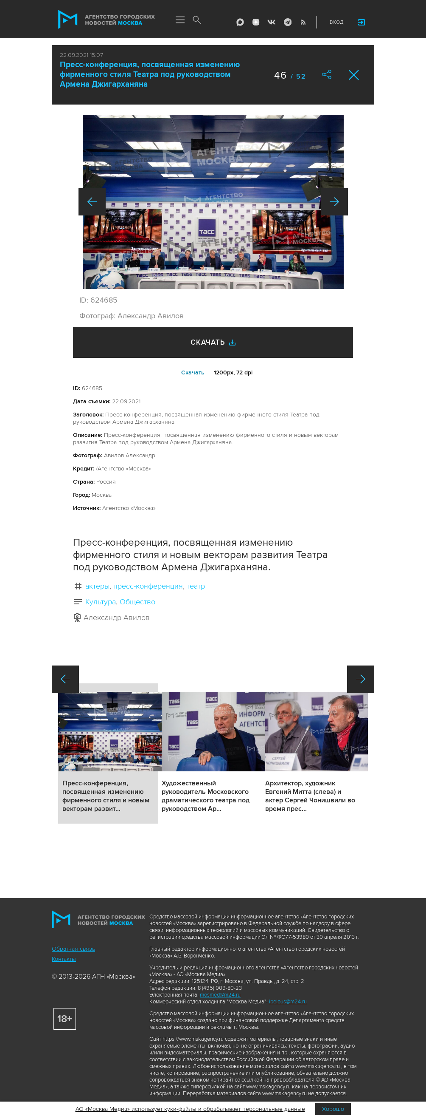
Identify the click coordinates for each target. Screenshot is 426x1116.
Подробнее (108, 753)
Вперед (334, 201)
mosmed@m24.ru (220, 994)
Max (240, 22)
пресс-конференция (148, 586)
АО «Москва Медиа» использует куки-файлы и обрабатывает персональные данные (190, 1109)
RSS (303, 22)
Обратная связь (73, 948)
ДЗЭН (255, 22)
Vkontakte (271, 22)
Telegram (287, 22)
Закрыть (354, 75)
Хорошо (333, 1109)
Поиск (197, 20)
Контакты (64, 959)
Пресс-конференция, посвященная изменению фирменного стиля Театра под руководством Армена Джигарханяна (150, 74)
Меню (180, 20)
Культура (100, 601)
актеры (97, 586)
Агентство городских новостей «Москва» (106, 19)
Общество (137, 601)
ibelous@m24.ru (288, 1001)
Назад (92, 201)
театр (196, 586)
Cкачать (193, 372)
